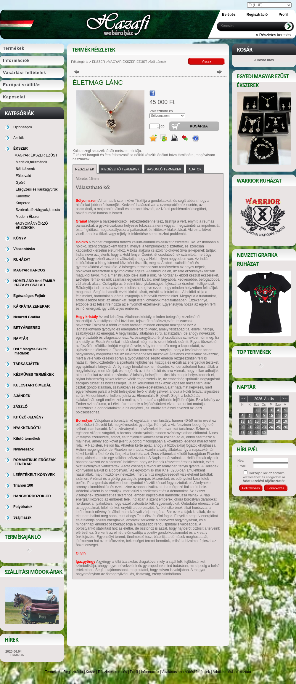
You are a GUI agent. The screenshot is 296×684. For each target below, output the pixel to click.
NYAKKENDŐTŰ (27, 428)
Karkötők (23, 196)
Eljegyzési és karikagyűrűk (36, 189)
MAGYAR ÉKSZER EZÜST (127, 61)
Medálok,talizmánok (31, 162)
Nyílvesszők (23, 449)
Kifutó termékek (26, 439)
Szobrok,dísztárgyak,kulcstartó (40, 210)
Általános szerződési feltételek (186, 672)
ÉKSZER (98, 61)
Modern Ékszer (28, 217)
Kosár (90, 672)
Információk (150, 672)
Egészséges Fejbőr (29, 296)
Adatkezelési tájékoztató (232, 672)
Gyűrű (20, 182)
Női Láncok (25, 169)
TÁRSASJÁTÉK (26, 364)
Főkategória (79, 61)
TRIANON (17, 655)
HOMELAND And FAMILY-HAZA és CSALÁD (34, 283)
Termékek (52, 672)
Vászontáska (24, 249)
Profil (134, 672)
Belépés (229, 14)
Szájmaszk (22, 517)
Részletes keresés (112, 672)
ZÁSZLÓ (20, 407)
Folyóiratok (23, 507)
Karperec (23, 203)
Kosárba (199, 126)
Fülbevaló (23, 176)
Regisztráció (73, 672)
